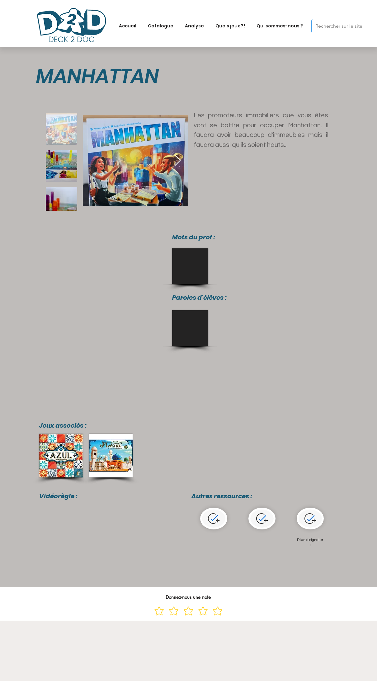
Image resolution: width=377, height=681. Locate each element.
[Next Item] (177, 161)
